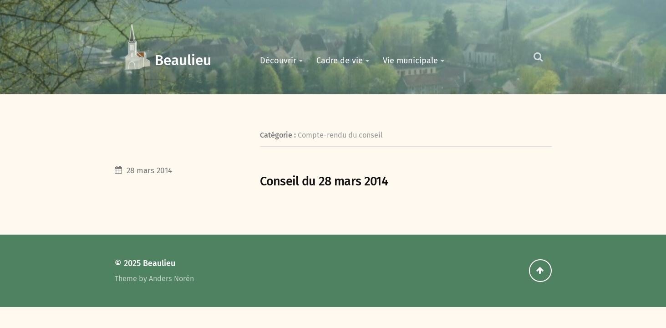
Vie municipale (410, 61)
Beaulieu (183, 60)
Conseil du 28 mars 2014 (323, 181)
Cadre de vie (339, 61)
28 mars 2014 (149, 170)
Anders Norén (171, 278)
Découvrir (278, 61)
